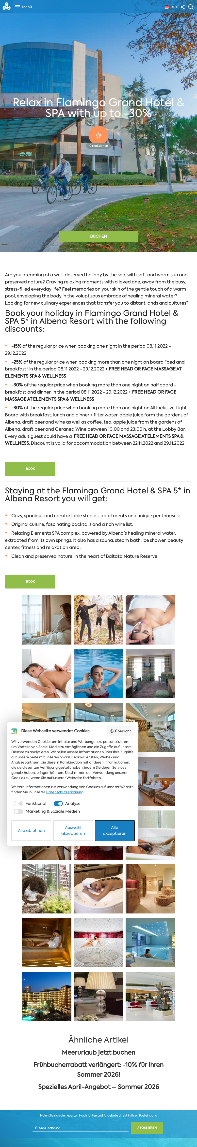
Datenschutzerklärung (33, 1103)
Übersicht (168, 1052)
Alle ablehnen (42, 1130)
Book (30, 469)
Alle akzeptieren (155, 1130)
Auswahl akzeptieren (98, 1130)
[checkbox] (33, 1115)
